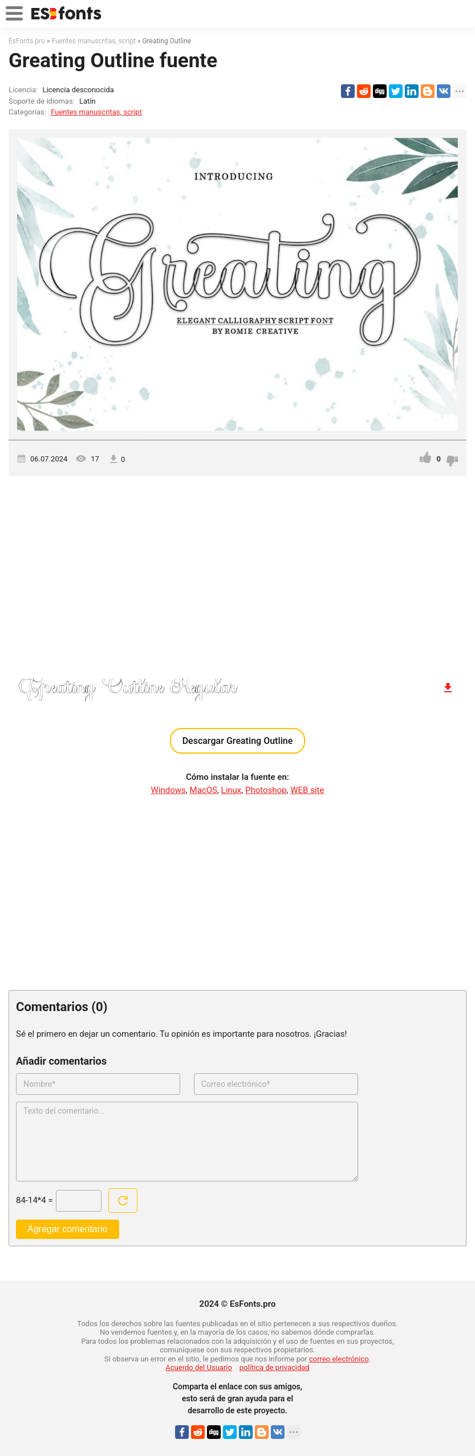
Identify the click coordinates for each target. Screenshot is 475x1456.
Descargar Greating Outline (237, 740)
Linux (231, 790)
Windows (168, 790)
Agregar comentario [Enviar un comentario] (67, 1229)
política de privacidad (274, 1367)
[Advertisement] (237, 573)
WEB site (307, 790)
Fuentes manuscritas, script (96, 112)
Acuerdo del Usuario (198, 1367)
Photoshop (266, 790)
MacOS (203, 790)
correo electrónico (339, 1359)
